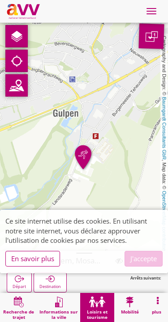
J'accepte (143, 258)
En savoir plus (32, 258)
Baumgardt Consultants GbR (164, 128)
